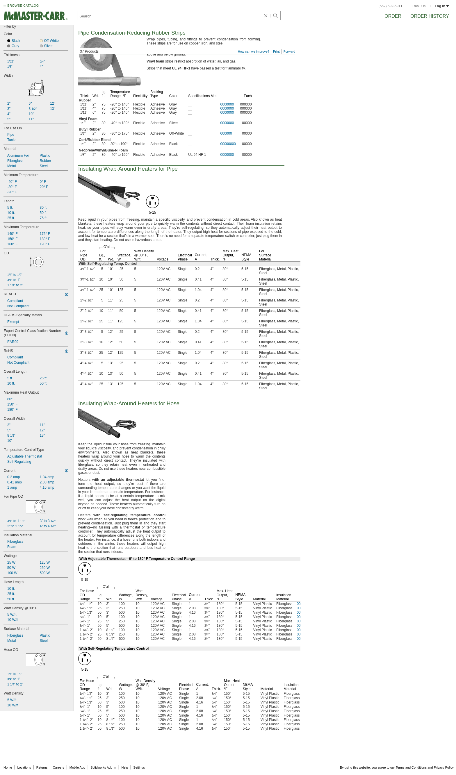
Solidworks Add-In (103, 767)
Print (276, 51)
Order (392, 16)
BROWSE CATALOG (23, 5)
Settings (139, 767)
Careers (58, 767)
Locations (24, 767)
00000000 (228, 144)
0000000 (227, 104)
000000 (226, 133)
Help (125, 767)
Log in (442, 6)
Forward (289, 51)
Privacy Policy (444, 767)
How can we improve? (253, 51)
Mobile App (77, 767)
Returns (42, 767)
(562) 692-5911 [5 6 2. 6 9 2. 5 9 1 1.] (390, 6)
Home (7, 767)
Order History (429, 16)
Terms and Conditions (411, 767)
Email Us (418, 6)
